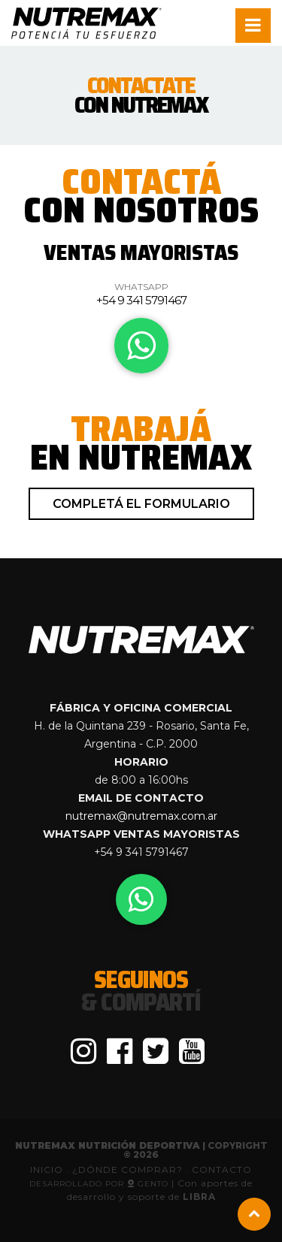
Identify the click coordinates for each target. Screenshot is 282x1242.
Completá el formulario (141, 504)
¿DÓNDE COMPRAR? (129, 1169)
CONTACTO (222, 1169)
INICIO (46, 1169)
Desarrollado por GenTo (100, 1184)
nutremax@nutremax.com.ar (141, 816)
